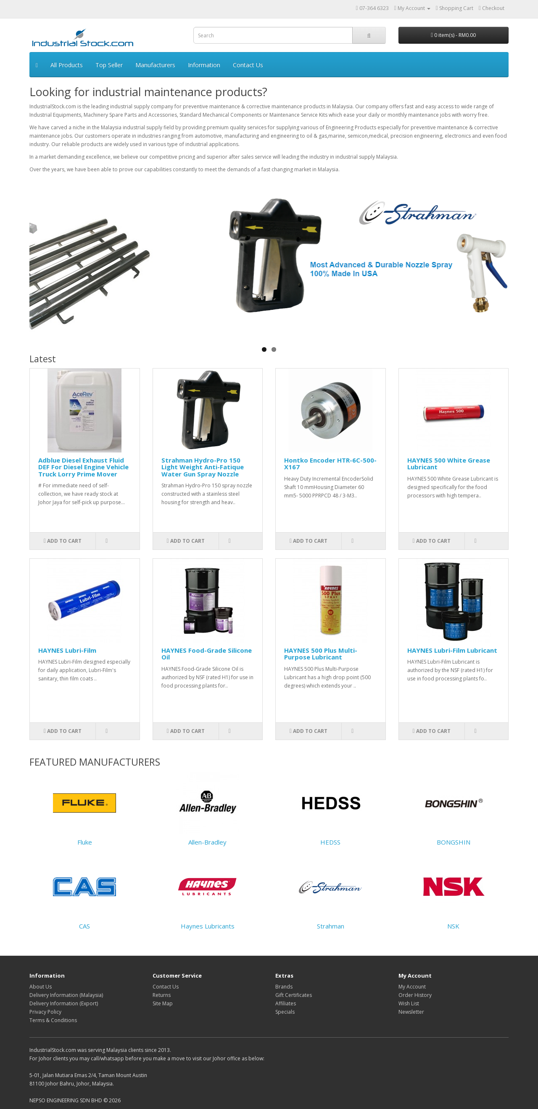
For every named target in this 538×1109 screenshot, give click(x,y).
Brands (284, 986)
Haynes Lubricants (208, 926)
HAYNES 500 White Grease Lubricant (448, 463)
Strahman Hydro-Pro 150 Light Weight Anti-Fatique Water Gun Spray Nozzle (202, 467)
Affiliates (285, 1003)
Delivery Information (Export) (63, 1003)
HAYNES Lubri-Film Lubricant (452, 650)
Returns (162, 995)
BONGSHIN (453, 842)
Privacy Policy (45, 1011)
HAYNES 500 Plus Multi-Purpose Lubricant (320, 654)
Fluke (84, 842)
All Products (66, 65)
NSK (453, 926)
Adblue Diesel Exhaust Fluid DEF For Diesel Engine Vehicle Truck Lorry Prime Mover (83, 467)
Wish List (408, 1003)
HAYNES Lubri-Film (67, 650)
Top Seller (109, 65)
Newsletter (411, 1011)
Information (204, 65)
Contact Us (248, 65)
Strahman (330, 926)
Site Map (163, 1003)
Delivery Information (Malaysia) (66, 995)
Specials (285, 1011)
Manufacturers (155, 65)
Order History (415, 995)
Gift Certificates (293, 995)
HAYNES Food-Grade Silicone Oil (206, 654)
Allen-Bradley (207, 842)
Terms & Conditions (53, 1020)
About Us (40, 986)
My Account (412, 986)
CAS (84, 926)
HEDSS (330, 842)
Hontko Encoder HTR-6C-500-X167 (330, 463)
